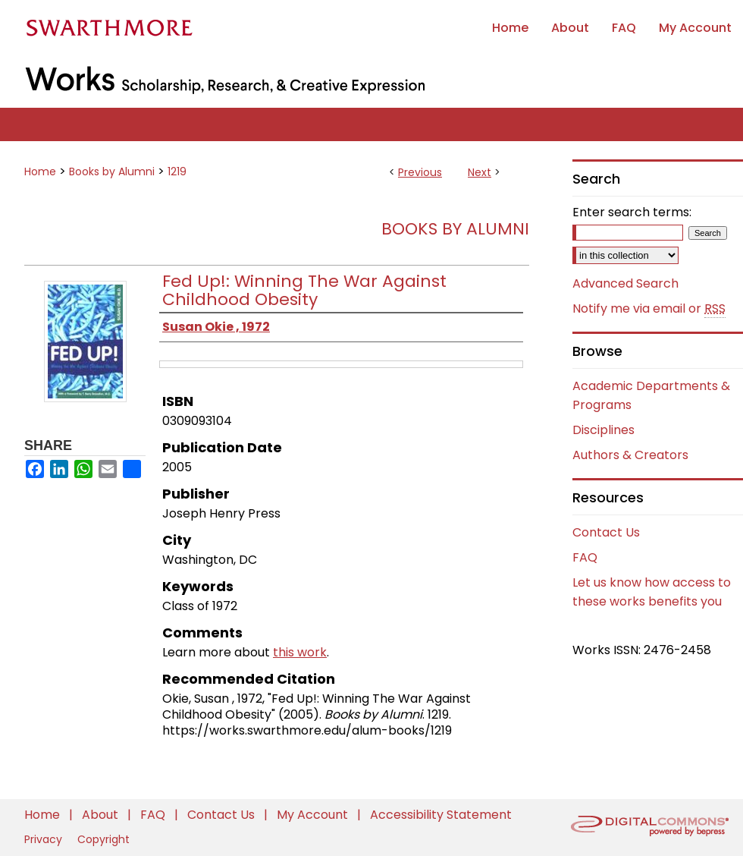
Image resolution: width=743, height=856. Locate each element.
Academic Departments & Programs (651, 395)
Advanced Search (625, 283)
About (101, 814)
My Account (314, 814)
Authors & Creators (630, 455)
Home (40, 171)
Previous (420, 172)
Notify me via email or (649, 309)
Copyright (103, 839)
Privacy (44, 839)
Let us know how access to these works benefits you (651, 592)
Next (479, 172)
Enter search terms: (631, 212)
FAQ (584, 557)
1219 (177, 171)
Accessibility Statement (441, 814)
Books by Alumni (112, 171)
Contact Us (606, 532)
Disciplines (603, 430)
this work (300, 652)
